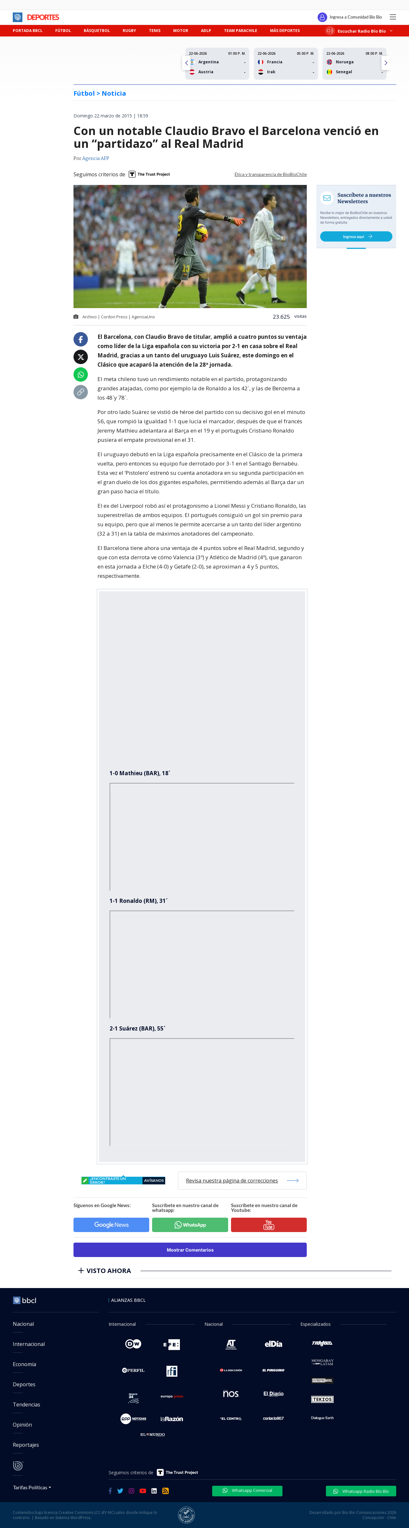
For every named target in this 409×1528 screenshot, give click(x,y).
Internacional (29, 1344)
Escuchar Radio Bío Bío (359, 31)
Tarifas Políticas (30, 1487)
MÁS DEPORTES (285, 30)
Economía (24, 1364)
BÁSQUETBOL (97, 30)
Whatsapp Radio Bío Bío (361, 1491)
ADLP (206, 30)
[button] (386, 63)
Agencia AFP (95, 159)
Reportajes (26, 1444)
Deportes (24, 1384)
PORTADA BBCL (27, 30)
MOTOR (180, 30)
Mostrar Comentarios (190, 1250)
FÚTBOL (63, 30)
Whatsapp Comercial (247, 1490)
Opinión (22, 1424)
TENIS (154, 30)
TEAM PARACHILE (240, 30)
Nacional (23, 1323)
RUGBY (129, 30)
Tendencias (26, 1404)
